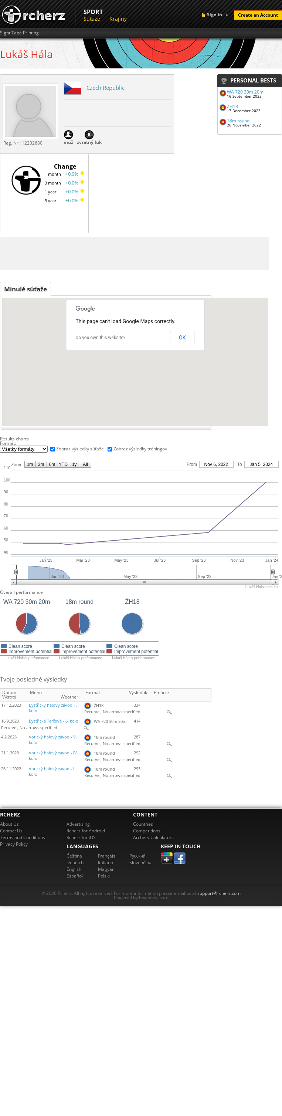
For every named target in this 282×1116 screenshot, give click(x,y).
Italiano (105, 862)
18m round (238, 121)
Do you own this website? (101, 337)
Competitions (146, 831)
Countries (143, 824)
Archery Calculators (153, 837)
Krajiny (118, 18)
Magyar (106, 869)
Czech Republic (105, 87)
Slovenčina (140, 862)
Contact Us (11, 831)
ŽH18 (232, 106)
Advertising (78, 824)
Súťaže (92, 18)
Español (75, 876)
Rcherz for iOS (81, 837)
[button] (127, 387)
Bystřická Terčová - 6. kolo (53, 721)
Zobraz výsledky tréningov (140, 449)
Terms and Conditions (22, 837)
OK (182, 338)
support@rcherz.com (219, 893)
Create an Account (258, 15)
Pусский (137, 856)
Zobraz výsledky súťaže (80, 449)
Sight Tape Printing (19, 33)
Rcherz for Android (86, 831)
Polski (104, 876)
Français (106, 856)
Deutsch (75, 862)
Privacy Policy (14, 844)
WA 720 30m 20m (245, 92)
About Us (9, 824)
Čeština (74, 856)
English (74, 869)
